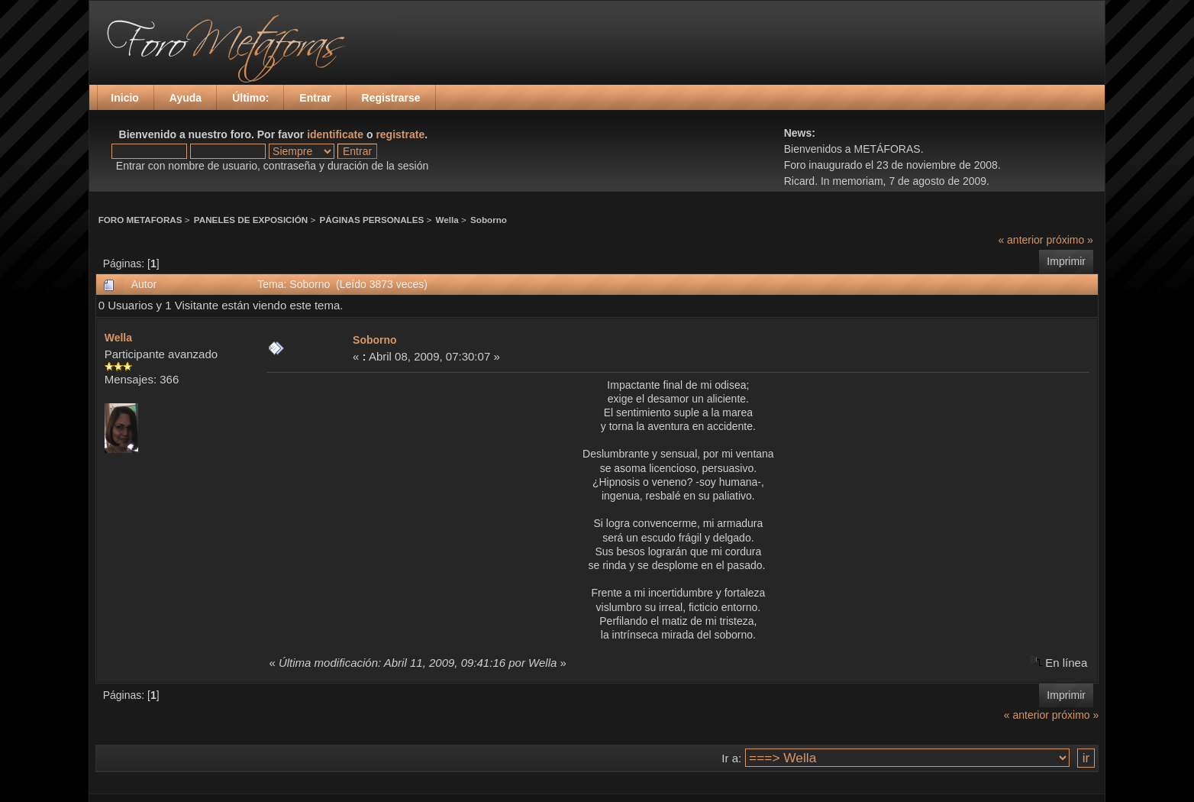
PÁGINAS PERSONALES (372, 220)
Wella (447, 220)
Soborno (488, 220)
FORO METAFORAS (140, 220)
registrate (400, 134)
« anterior (1020, 240)
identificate (335, 134)
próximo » (1069, 240)
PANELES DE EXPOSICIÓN (251, 220)
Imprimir (1066, 261)
